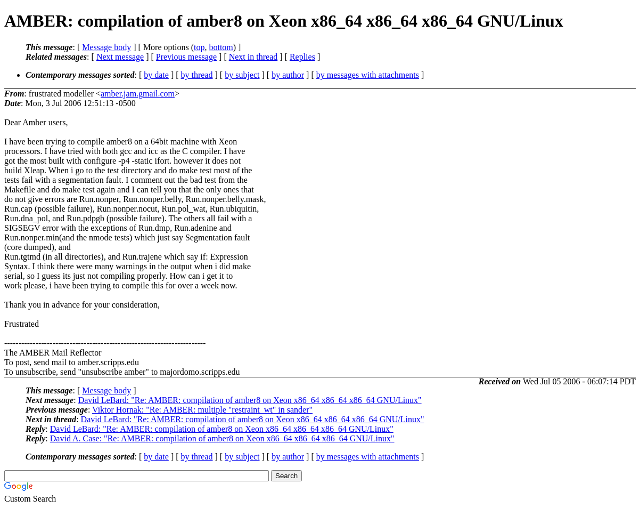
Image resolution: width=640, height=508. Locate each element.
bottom (221, 47)
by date (156, 74)
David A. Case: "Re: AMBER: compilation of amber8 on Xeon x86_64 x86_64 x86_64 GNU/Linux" (222, 438)
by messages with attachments (367, 74)
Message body (106, 47)
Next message (120, 56)
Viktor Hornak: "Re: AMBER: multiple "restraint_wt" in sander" (202, 409)
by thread (197, 74)
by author (288, 74)
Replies (302, 56)
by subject (242, 74)
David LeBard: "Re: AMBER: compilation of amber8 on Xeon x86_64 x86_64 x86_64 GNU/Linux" (250, 400)
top (199, 47)
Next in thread (253, 56)
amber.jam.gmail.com (138, 93)
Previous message (186, 56)
